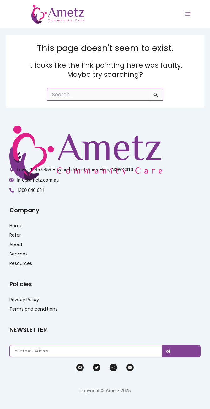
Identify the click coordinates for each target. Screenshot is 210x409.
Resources (20, 263)
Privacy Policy (24, 299)
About (16, 244)
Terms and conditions (33, 309)
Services (18, 254)
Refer (15, 235)
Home (16, 225)
